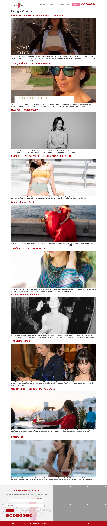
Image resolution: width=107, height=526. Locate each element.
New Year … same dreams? (25, 109)
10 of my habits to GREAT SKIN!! (28, 248)
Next (94, 483)
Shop (68, 4)
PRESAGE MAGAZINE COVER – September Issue (37, 15)
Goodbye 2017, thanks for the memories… (33, 388)
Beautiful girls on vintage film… (27, 294)
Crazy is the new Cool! (22, 202)
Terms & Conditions (90, 523)
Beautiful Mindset (60, 4)
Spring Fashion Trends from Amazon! (30, 63)
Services (51, 4)
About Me (43, 4)
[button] (62, 494)
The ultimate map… (21, 340)
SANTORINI (17, 437)
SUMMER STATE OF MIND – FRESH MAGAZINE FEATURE (41, 156)
